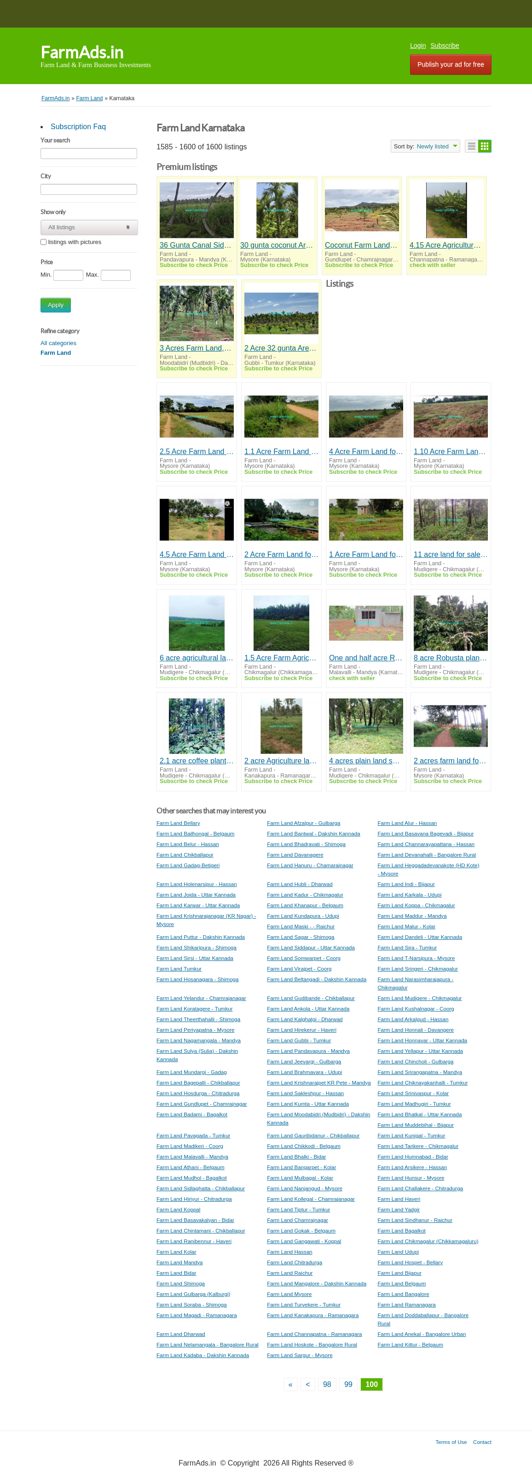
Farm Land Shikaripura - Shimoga (196, 947)
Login (418, 45)
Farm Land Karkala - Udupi (409, 895)
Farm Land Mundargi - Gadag (191, 1072)
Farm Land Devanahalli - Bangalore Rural (426, 855)
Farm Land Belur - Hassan (187, 844)
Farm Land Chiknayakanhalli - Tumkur (422, 1082)
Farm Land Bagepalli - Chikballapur (198, 1082)
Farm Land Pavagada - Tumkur (193, 1135)
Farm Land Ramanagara (406, 1304)
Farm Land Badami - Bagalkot (191, 1114)
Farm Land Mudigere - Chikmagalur (419, 998)
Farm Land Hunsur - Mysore (410, 1178)
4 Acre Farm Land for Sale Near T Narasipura (366, 451)
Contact (482, 1442)
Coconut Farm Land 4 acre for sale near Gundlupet (362, 245)
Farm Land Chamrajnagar (297, 1220)
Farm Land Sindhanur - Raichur (414, 1220)
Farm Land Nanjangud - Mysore (304, 1188)
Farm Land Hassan (289, 1252)
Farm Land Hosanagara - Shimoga (197, 979)
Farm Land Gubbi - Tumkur (299, 1040)
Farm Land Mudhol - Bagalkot (191, 1178)
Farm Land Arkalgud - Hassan (412, 1019)
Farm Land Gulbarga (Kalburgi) (193, 1294)
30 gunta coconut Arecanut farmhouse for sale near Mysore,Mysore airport (277, 245)
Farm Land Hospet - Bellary (410, 1262)
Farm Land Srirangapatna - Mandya (419, 1072)
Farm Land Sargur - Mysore (299, 1355)
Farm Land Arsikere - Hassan (412, 1167)
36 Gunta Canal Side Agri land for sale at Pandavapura (197, 245)
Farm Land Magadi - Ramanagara (196, 1315)
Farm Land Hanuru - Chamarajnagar (310, 865)
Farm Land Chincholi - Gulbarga (415, 1061)
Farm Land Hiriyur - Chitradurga (194, 1199)
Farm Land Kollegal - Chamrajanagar (311, 1199)
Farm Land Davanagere (295, 855)
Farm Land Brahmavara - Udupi (304, 1072)
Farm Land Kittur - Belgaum (410, 1344)
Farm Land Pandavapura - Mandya (308, 1051)
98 (327, 1384)
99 (348, 1384)
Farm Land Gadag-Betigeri (188, 865)
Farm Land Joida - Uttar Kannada (196, 895)
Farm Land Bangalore (403, 1294)
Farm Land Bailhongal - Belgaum (195, 833)
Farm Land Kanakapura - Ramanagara (313, 1315)
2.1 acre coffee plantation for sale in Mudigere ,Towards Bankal (197, 761)
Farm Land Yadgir (398, 1209)
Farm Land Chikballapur (185, 855)
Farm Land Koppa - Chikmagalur (416, 905)
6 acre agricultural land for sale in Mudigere (197, 658)
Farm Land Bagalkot (401, 1230)
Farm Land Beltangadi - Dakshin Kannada (316, 979)
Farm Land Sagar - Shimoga (300, 937)
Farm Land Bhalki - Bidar (296, 1156)
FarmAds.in (81, 52)
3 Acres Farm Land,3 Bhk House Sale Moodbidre (197, 348)
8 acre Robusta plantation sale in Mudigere (451, 658)
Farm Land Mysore (289, 1294)
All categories (58, 343)
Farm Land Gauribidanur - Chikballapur (313, 1135)
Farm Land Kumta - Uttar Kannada (308, 1104)
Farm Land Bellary (178, 823)
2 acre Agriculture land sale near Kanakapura (281, 761)
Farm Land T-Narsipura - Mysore (416, 958)
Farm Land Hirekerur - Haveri (301, 1030)
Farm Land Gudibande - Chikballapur (311, 998)
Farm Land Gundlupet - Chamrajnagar (201, 1104)
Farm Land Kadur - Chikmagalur (305, 895)
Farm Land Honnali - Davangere (415, 1030)
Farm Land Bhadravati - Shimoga (306, 844)
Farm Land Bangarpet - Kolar (301, 1167)
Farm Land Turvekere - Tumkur (304, 1304)
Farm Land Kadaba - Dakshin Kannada (202, 1355)
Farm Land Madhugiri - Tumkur (414, 1104)
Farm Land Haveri (398, 1199)
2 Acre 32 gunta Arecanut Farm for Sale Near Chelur (281, 348)
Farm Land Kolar (176, 1252)
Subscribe (445, 45)
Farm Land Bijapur (399, 1273)
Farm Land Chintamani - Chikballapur (200, 1230)
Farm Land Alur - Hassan (407, 823)
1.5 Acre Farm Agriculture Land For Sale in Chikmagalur (281, 658)
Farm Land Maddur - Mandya (411, 916)
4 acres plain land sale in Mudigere (366, 761)
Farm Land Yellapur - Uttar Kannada (420, 1051)
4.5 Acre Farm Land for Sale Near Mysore (197, 554)
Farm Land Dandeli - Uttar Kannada (419, 937)
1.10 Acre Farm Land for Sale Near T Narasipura (451, 451)
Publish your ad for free (450, 64)
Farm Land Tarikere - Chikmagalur (417, 1146)
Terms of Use (451, 1442)
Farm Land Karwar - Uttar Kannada (198, 905)
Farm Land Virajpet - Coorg (299, 969)
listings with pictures (75, 242)
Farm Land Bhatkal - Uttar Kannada (419, 1114)
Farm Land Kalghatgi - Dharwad (304, 1019)
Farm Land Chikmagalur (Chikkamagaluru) (427, 1241)
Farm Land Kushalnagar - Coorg (415, 1008)
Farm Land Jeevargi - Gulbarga (304, 1061)
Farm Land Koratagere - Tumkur (194, 1008)
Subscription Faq (78, 127)
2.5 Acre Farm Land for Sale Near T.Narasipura (197, 451)
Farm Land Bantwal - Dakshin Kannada (313, 833)
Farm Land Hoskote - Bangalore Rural (312, 1344)
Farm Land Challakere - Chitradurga (420, 1188)
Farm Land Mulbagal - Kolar (300, 1178)
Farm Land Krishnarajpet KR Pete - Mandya (319, 1082)
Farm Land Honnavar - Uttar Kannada (422, 1040)
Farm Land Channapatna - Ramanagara (314, 1334)
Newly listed (433, 146)
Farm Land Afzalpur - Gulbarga (303, 823)
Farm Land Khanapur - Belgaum (305, 905)
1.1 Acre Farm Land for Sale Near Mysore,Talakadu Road (281, 451)
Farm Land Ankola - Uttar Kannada (308, 1008)
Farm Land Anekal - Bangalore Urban (421, 1334)
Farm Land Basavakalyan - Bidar (195, 1220)
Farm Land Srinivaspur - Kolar (413, 1093)
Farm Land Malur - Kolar (406, 926)
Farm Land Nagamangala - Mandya (198, 1040)
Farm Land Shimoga (180, 1283)
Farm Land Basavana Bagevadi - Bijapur (425, 833)
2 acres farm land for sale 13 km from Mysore (451, 761)
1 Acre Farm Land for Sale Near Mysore (366, 554)
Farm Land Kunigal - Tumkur (411, 1135)
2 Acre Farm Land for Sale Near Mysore (281, 554)
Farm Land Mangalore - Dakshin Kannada (316, 1283)
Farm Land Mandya (179, 1262)
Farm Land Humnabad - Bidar (412, 1156)
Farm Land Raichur (289, 1273)
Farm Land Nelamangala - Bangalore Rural (207, 1344)
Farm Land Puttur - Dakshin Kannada (200, 937)
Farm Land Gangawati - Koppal (304, 1241)
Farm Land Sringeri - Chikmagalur (417, 969)
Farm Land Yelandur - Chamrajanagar (201, 998)
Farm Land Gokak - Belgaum (301, 1230)
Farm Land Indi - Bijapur (405, 884)
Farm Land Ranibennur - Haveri (193, 1241)
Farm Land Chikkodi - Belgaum (304, 1146)
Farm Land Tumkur (179, 969)
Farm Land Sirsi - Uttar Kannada (194, 958)
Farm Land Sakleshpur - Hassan (305, 1093)
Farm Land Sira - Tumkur (407, 947)
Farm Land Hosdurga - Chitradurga (197, 1093)
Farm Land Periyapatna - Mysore (195, 1030)
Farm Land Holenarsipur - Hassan (196, 884)
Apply (56, 304)
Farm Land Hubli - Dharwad (299, 884)
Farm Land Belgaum (401, 1283)
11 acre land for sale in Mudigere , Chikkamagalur (451, 554)
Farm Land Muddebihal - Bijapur (415, 1125)
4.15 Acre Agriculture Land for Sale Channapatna (447, 245)
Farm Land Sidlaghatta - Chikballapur (200, 1188)
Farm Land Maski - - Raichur (301, 926)
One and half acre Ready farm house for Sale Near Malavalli (366, 658)
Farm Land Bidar (176, 1273)
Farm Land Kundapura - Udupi (303, 916)
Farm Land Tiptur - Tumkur (298, 1209)
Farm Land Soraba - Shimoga (191, 1304)
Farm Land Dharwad (180, 1334)
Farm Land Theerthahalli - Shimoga (198, 1019)
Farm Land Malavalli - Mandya (192, 1156)
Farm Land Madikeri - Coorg (189, 1146)
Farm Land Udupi (398, 1252)
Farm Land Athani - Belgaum (190, 1167)
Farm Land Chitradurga (294, 1262)
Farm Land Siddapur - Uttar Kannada (311, 947)
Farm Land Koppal (178, 1209)
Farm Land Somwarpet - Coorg (304, 958)
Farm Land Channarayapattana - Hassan (425, 844)
